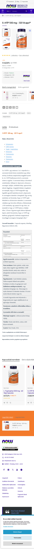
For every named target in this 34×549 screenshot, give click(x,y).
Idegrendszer (6, 116)
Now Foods (6, 388)
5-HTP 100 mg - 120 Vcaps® (17, 113)
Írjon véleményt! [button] (24, 55)
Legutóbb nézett (7, 417)
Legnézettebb (20, 417)
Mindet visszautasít (17, 543)
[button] (6, 48)
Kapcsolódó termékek (11, 360)
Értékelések (13, 127)
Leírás (4, 127)
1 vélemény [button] (14, 55)
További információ (8, 526)
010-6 (28, 113)
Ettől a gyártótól (23, 87)
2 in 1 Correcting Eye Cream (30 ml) (18, 93)
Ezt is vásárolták (28, 360)
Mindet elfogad (17, 532)
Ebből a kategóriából (9, 87)
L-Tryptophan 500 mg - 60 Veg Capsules (13, 392)
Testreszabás (17, 537)
